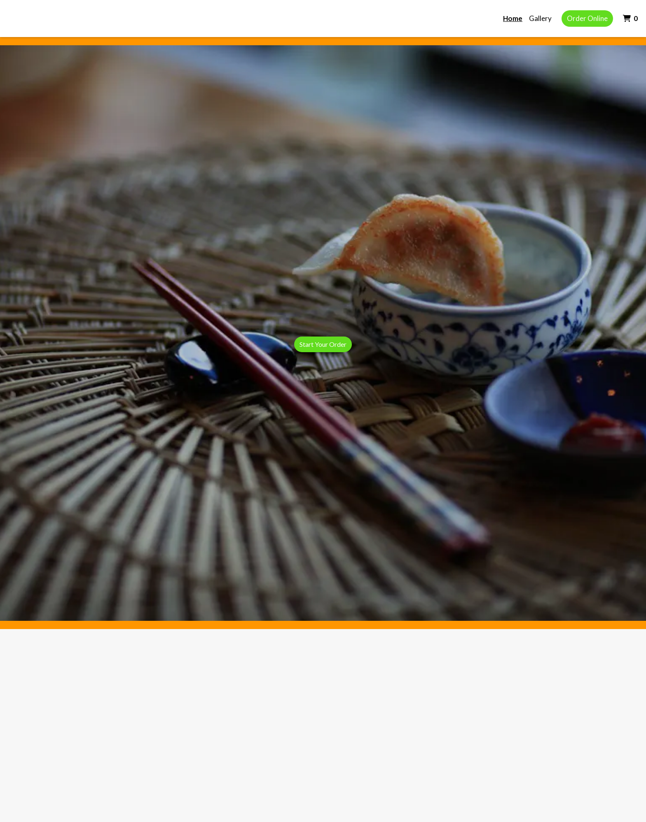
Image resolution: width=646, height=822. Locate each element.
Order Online (587, 18)
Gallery (540, 18)
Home (512, 18)
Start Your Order (323, 344)
